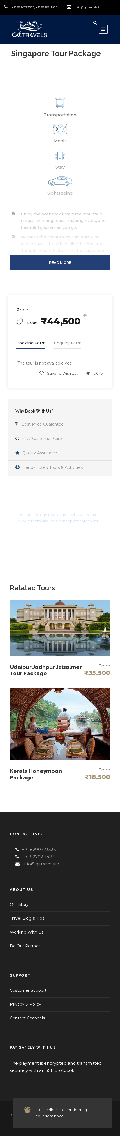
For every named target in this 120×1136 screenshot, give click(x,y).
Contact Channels (27, 1018)
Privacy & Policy (25, 1004)
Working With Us (26, 932)
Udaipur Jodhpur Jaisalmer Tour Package (46, 670)
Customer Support (28, 990)
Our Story (19, 904)
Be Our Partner (25, 946)
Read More (60, 262)
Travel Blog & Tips (27, 918)
